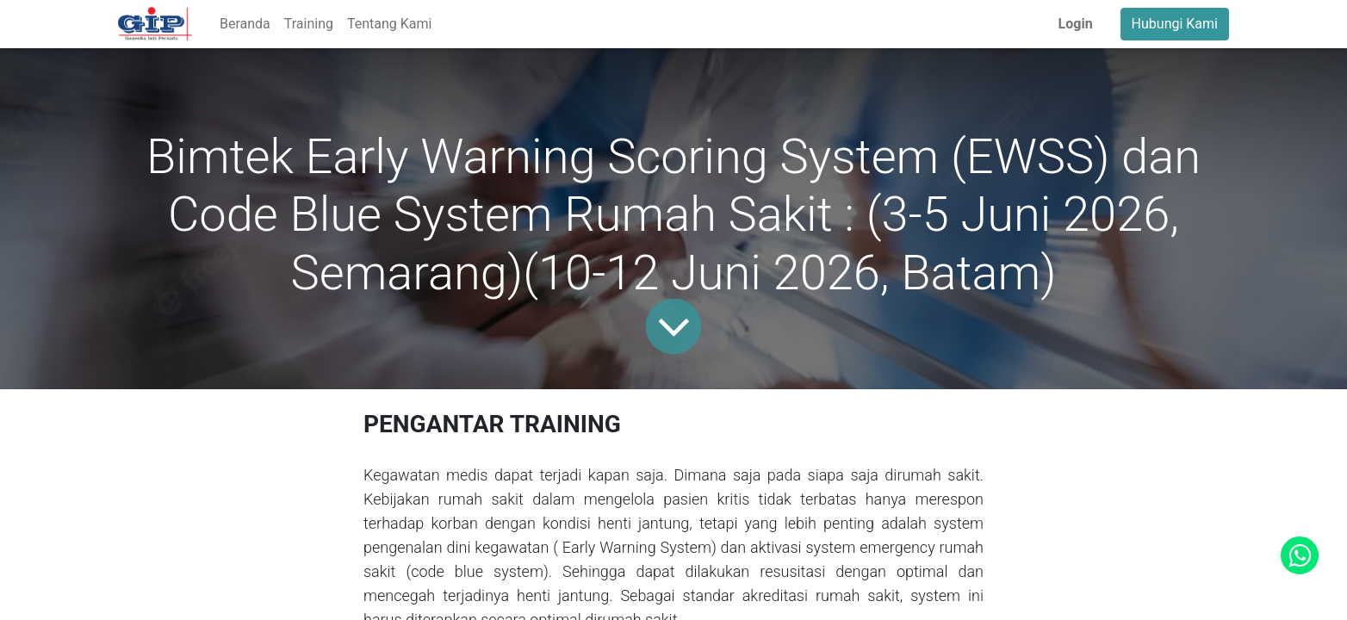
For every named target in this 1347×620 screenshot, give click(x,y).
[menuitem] (245, 24)
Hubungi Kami (1175, 24)
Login (1075, 24)
